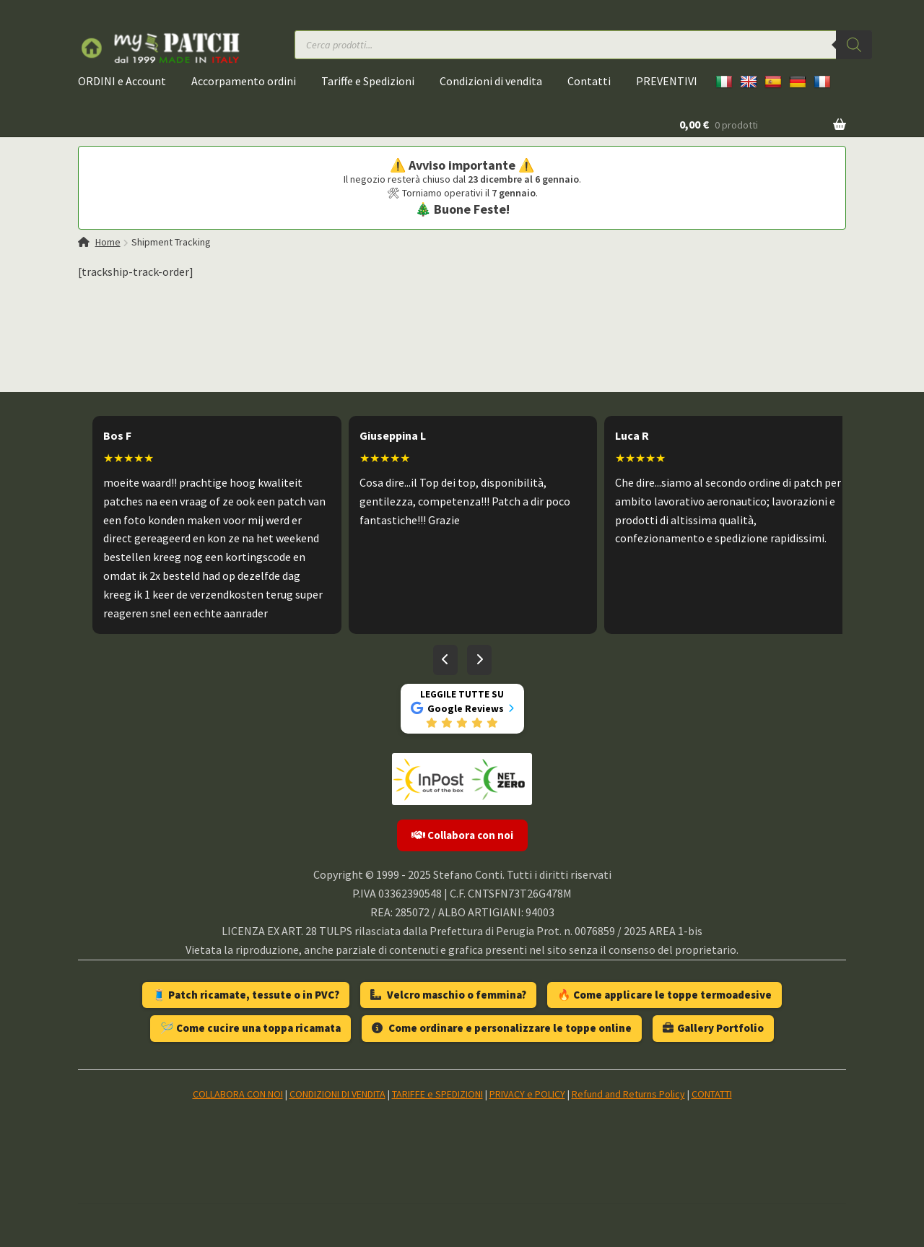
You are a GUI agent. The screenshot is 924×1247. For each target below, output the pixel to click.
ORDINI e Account (122, 81)
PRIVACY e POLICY (527, 1093)
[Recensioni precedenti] (445, 660)
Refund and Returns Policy (628, 1093)
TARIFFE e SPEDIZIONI (437, 1093)
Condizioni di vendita (491, 81)
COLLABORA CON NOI (238, 1093)
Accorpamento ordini (243, 81)
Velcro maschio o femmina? (448, 994)
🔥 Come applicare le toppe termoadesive (664, 994)
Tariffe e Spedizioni (367, 81)
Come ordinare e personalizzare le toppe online (502, 1028)
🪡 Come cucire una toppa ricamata (250, 1028)
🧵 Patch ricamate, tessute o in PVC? (245, 994)
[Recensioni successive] (479, 660)
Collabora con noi (462, 835)
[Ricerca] (854, 44)
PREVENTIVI (666, 81)
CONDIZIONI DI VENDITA (337, 1093)
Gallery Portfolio (713, 1028)
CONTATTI (712, 1093)
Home (108, 241)
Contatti (589, 81)
